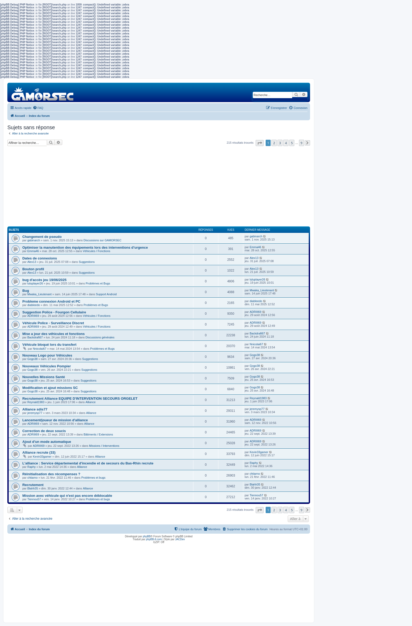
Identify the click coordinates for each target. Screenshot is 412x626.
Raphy (31, 466)
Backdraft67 (35, 337)
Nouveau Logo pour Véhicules (47, 355)
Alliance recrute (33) (38, 452)
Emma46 (33, 251)
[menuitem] (38, 108)
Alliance (90, 402)
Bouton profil (33, 269)
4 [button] (286, 143)
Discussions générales (99, 337)
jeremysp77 (34, 412)
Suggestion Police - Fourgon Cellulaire (54, 312)
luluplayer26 (35, 283)
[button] (260, 143)
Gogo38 (32, 358)
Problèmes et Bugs (98, 283)
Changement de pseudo (41, 237)
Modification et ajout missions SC (50, 388)
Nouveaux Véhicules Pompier (46, 366)
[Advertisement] (158, 188)
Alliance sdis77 (34, 409)
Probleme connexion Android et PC (51, 301)
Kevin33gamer (42, 456)
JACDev (180, 539)
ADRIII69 (33, 315)
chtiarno (32, 477)
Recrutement (33, 485)
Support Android (106, 294)
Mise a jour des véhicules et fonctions (53, 334)
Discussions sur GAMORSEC (102, 240)
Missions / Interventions (104, 445)
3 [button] (280, 143)
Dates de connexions (39, 258)
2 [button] (274, 143)
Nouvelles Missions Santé (43, 377)
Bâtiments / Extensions (98, 434)
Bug (25, 291)
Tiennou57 (34, 499)
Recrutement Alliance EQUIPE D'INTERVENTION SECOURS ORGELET (79, 398)
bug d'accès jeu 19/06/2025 (44, 280)
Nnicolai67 (39, 348)
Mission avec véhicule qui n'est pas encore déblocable (67, 496)
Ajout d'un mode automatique (46, 442)
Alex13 (31, 261)
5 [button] (292, 143)
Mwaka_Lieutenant (39, 294)
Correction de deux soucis (44, 431)
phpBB (147, 536)
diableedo (33, 305)
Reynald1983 (35, 402)
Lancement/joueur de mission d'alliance (55, 420)
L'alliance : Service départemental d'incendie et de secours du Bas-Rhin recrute (87, 463)
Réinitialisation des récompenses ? (51, 474)
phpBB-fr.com (154, 539)
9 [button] (301, 143)
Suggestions (87, 261)
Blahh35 (32, 488)
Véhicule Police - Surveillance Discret (53, 323)
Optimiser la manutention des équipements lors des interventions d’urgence (85, 247)
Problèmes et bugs (93, 477)
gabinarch (33, 240)
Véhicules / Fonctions (96, 251)
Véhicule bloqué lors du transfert (49, 345)
